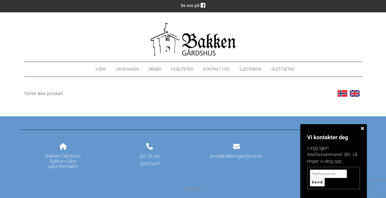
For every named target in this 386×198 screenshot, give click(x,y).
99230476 (150, 163)
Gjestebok (250, 69)
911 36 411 (150, 155)
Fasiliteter (182, 69)
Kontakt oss (216, 69)
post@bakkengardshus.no (236, 155)
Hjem (101, 69)
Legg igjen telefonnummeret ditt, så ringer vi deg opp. (332, 154)
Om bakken (127, 69)
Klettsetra (283, 69)
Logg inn (193, 189)
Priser (155, 69)
